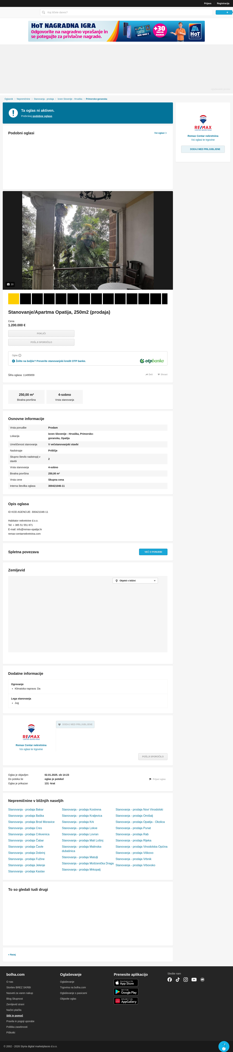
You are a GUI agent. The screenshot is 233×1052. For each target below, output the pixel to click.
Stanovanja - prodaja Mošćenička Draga (88, 863)
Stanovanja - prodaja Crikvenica (29, 834)
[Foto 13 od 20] (155, 298)
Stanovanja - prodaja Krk (78, 821)
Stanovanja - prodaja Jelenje (26, 865)
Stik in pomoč (14, 1015)
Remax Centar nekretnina (31, 745)
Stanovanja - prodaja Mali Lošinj (82, 840)
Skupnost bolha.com (202, 979)
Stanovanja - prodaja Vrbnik (133, 859)
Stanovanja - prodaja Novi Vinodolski (139, 809)
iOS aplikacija (126, 982)
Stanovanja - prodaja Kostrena (81, 809)
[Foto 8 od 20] (96, 298)
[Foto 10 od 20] (120, 298)
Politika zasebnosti (16, 1026)
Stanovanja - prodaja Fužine (26, 859)
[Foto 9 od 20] (108, 298)
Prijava (207, 3)
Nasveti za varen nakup (19, 993)
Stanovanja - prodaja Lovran (80, 834)
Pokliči (41, 333)
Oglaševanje (67, 981)
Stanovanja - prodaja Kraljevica (82, 815)
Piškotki (10, 1032)
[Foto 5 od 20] (61, 298)
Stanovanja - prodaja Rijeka (133, 840)
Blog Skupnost (14, 998)
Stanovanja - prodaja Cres (25, 828)
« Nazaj (12, 954)
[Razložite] (19, 355)
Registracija (223, 3)
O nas (9, 981)
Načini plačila (13, 1010)
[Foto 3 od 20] (37, 298)
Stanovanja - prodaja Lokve (79, 828)
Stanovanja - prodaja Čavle (25, 846)
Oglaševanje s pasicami (73, 993)
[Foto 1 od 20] (13, 298)
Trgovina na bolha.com (73, 987)
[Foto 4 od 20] (49, 298)
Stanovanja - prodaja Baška (26, 815)
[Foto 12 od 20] (143, 298)
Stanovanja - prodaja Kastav (26, 871)
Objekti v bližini (128, 580)
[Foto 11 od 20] (132, 298)
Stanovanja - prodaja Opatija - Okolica (140, 821)
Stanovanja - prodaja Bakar (26, 809)
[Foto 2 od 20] (25, 298)
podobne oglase (42, 116)
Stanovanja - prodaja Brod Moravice (31, 821)
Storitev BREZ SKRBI (18, 987)
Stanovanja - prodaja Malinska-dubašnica (82, 849)
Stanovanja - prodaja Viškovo (134, 852)
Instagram (185, 979)
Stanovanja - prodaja (44, 99)
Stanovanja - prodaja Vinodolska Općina (141, 846)
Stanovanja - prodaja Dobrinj (26, 852)
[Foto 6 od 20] (72, 298)
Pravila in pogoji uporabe (20, 1021)
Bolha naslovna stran (19, 12)
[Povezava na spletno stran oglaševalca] (116, 31)
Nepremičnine (23, 99)
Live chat (223, 1046)
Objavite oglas (68, 998)
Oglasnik (9, 99)
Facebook (169, 979)
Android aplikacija (126, 991)
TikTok (177, 979)
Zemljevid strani (15, 1004)
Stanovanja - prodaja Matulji (80, 857)
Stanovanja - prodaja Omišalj (134, 815)
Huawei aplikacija (126, 1001)
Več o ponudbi (149, 552)
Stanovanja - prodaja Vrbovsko (135, 865)
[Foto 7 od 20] (84, 298)
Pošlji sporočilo (41, 342)
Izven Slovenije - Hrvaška (70, 99)
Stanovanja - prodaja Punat (133, 828)
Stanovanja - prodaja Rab (132, 834)
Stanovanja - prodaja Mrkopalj (81, 869)
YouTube (194, 979)
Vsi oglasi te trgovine (31, 749)
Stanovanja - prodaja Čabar (26, 840)
